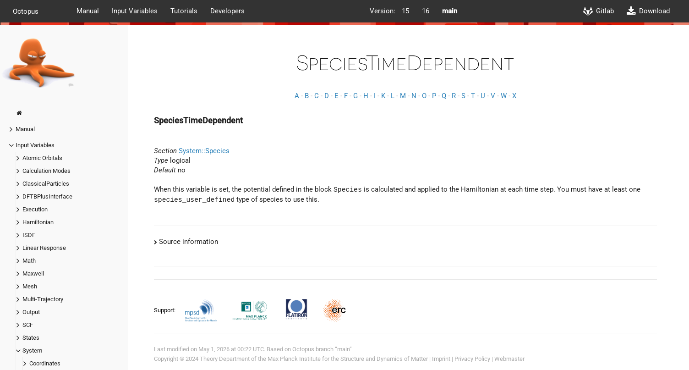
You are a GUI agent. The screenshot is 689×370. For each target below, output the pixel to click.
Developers (227, 11)
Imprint (441, 358)
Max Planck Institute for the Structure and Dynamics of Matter (348, 358)
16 (425, 11)
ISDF (28, 235)
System (32, 350)
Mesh (29, 286)
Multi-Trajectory (42, 299)
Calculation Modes (46, 170)
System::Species (204, 151)
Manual (88, 11)
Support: (165, 310)
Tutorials (183, 11)
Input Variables (135, 11)
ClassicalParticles (45, 183)
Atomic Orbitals (42, 158)
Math (29, 260)
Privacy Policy (472, 358)
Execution (35, 209)
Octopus (25, 11)
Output (31, 312)
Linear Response (44, 247)
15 (405, 11)
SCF (27, 324)
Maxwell (33, 273)
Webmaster (509, 358)
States (30, 337)
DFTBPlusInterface (47, 196)
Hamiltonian (38, 222)
